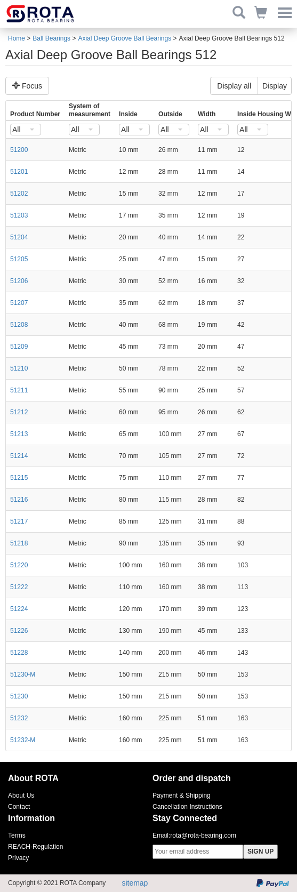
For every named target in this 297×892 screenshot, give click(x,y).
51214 (19, 456)
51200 (19, 150)
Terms (17, 835)
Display (274, 86)
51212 (19, 412)
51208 (19, 324)
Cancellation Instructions (187, 806)
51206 (19, 281)
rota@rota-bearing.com (203, 835)
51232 (19, 718)
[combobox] (25, 129)
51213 (19, 434)
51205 (19, 259)
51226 (19, 630)
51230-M (22, 674)
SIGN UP (260, 851)
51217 (19, 521)
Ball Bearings (51, 38)
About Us (21, 795)
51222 (19, 587)
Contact (19, 806)
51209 (19, 346)
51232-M (22, 740)
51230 (19, 696)
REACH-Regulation (35, 846)
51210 (19, 368)
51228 (19, 652)
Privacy (18, 858)
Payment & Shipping (181, 795)
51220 (19, 565)
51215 (19, 477)
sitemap (135, 883)
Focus (27, 86)
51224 (19, 609)
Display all (234, 86)
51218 (19, 543)
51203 (19, 215)
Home (16, 38)
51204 (19, 237)
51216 (19, 499)
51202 (19, 193)
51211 (19, 390)
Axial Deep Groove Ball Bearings (124, 38)
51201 (19, 171)
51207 (19, 303)
